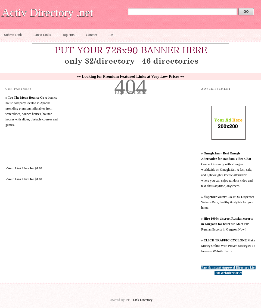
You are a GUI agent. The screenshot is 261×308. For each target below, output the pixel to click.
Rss (110, 35)
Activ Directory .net (47, 12)
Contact (91, 35)
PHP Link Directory (139, 300)
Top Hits (68, 35)
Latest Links (42, 35)
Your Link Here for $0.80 (24, 168)
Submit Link (13, 35)
